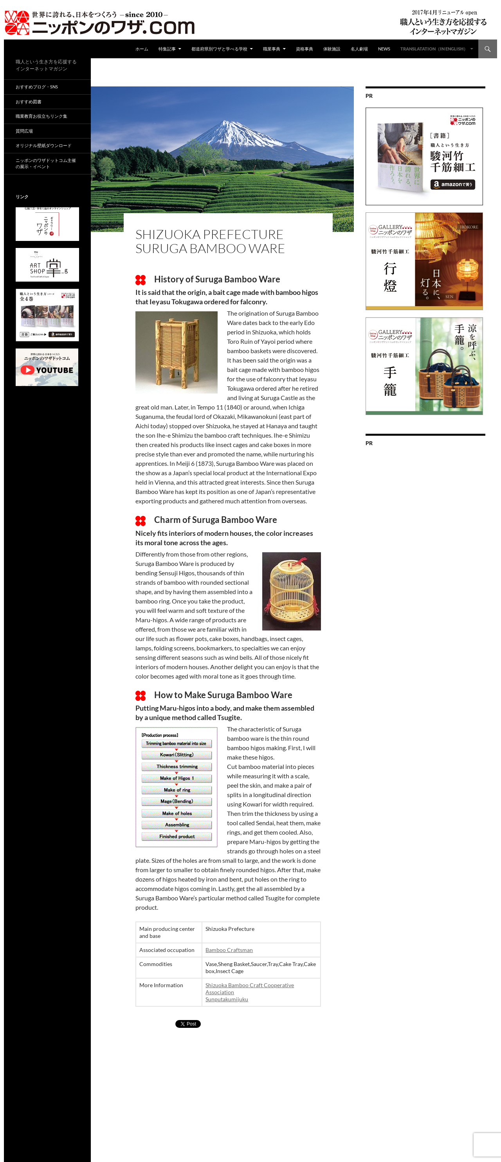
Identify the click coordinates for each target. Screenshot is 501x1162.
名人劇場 (359, 48)
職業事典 (271, 48)
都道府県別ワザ (198, 221)
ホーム (141, 48)
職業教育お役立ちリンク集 (41, 116)
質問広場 (24, 130)
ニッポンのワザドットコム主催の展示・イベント (46, 163)
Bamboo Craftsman (229, 949)
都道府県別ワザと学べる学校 (219, 48)
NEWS (384, 48)
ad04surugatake (157, 221)
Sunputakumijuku (226, 999)
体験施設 (332, 48)
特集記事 (167, 48)
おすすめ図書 (28, 101)
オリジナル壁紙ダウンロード (44, 145)
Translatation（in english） (434, 48)
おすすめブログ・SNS (37, 86)
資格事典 (304, 48)
